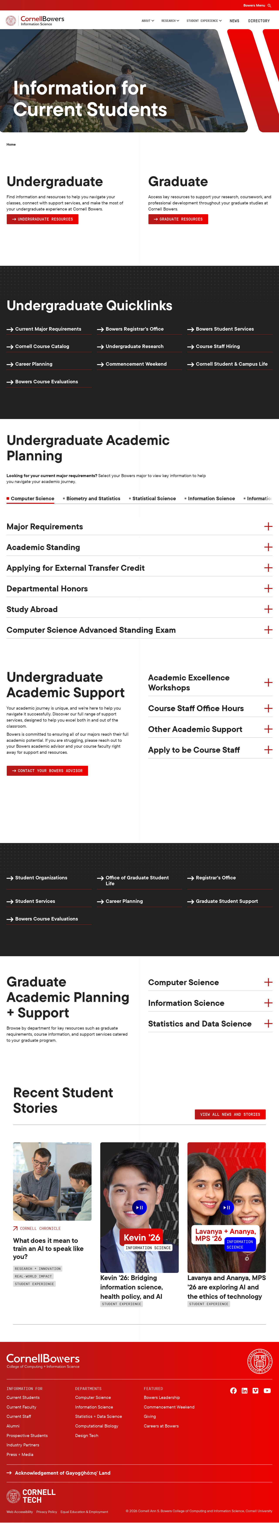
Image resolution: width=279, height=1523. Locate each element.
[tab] (91, 499)
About (123, 20)
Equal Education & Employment (84, 1512)
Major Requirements (45, 526)
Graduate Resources (181, 219)
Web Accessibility (20, 1512)
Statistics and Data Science (200, 1024)
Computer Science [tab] (32, 499)
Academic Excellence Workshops (189, 682)
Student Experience (194, 20)
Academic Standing (43, 547)
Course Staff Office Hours (196, 708)
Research (150, 20)
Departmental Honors (47, 588)
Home (11, 144)
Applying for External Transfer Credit (76, 568)
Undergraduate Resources (45, 219)
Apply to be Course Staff (194, 750)
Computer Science (183, 982)
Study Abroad (32, 609)
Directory (258, 20)
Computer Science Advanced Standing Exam (91, 630)
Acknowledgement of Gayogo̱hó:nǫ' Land (63, 1473)
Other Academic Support (195, 729)
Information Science (186, 1003)
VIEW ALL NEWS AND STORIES (230, 1114)
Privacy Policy (46, 1512)
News (233, 20)
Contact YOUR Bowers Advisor (50, 770)
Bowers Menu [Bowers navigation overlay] (254, 5)
